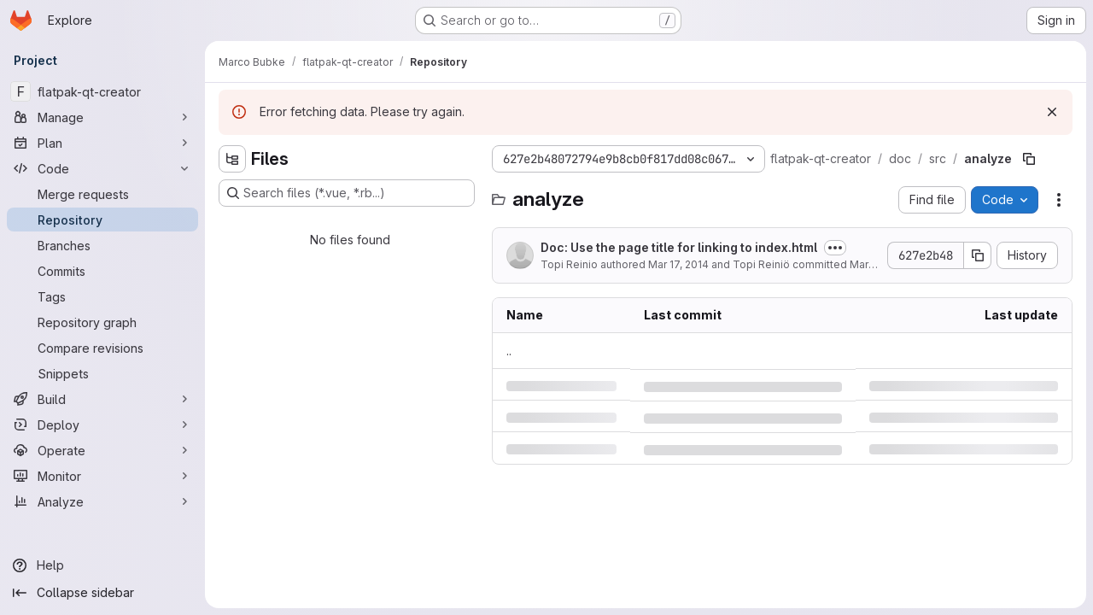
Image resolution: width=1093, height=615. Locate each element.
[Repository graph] (102, 322)
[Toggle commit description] (835, 247)
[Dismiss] (1052, 112)
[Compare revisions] (102, 348)
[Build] (102, 399)
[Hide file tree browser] (232, 159)
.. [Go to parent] (508, 350)
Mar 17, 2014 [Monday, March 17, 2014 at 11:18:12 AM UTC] (678, 264)
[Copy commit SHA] (977, 255)
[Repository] (102, 219)
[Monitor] (102, 476)
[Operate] (102, 450)
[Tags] (102, 296)
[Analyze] (102, 501)
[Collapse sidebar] (102, 593)
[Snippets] (102, 373)
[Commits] (102, 271)
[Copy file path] (1029, 159)
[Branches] (102, 245)
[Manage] (102, 117)
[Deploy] (102, 424)
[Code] (102, 168)
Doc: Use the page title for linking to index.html (679, 247)
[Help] (102, 565)
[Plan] (102, 143)
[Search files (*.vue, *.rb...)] (347, 193)
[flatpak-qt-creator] (102, 91)
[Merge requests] (102, 194)
